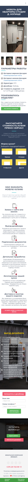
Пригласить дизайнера (14, 439)
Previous (3, 36)
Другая (21, 164)
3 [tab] (10, 54)
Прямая (7, 153)
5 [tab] (15, 54)
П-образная (7, 164)
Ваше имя (6, 398)
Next (25, 36)
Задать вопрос (13, 435)
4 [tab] (13, 54)
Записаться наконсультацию (14, 411)
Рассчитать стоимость (10, 108)
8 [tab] (22, 54)
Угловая (21, 153)
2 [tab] (8, 54)
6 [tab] (17, 54)
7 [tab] (19, 54)
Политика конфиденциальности (14, 471)
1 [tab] (6, 54)
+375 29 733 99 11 (14, 467)
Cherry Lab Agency (19, 476)
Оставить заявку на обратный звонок (14, 311)
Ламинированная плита (13, 75)
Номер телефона (9, 404)
